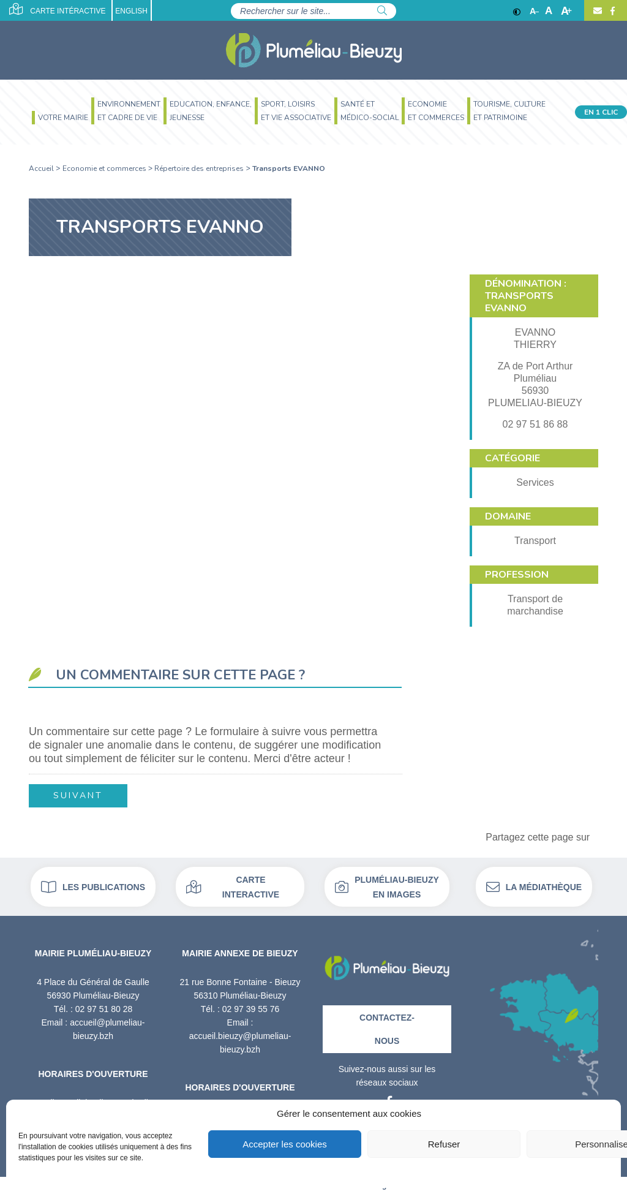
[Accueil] (314, 50)
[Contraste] (516, 11)
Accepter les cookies (284, 1144)
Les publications (93, 887)
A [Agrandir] (566, 11)
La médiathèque (534, 887)
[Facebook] (611, 11)
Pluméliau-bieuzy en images (387, 887)
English (131, 11)
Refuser (444, 1144)
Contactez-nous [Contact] (387, 1029)
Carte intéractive (57, 9)
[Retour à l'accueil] (387, 963)
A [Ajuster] (548, 11)
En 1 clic (601, 112)
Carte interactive (232, 887)
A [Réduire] (534, 11)
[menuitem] (58, 119)
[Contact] (597, 11)
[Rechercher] (382, 11)
